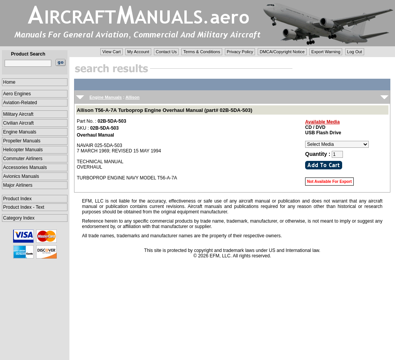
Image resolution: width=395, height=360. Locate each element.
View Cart (111, 51)
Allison (132, 97)
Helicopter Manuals (23, 149)
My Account (138, 51)
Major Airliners (17, 185)
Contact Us (166, 51)
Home (9, 82)
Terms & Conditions (201, 51)
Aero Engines (17, 93)
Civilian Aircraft (18, 123)
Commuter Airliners (22, 158)
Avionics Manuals (21, 176)
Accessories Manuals (25, 167)
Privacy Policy (240, 51)
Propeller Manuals (22, 141)
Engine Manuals (19, 132)
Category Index (18, 218)
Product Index (17, 198)
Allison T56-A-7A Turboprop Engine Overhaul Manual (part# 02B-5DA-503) (164, 110)
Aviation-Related (20, 102)
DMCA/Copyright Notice (282, 51)
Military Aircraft (18, 114)
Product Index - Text (23, 207)
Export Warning (325, 51)
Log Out (354, 51)
